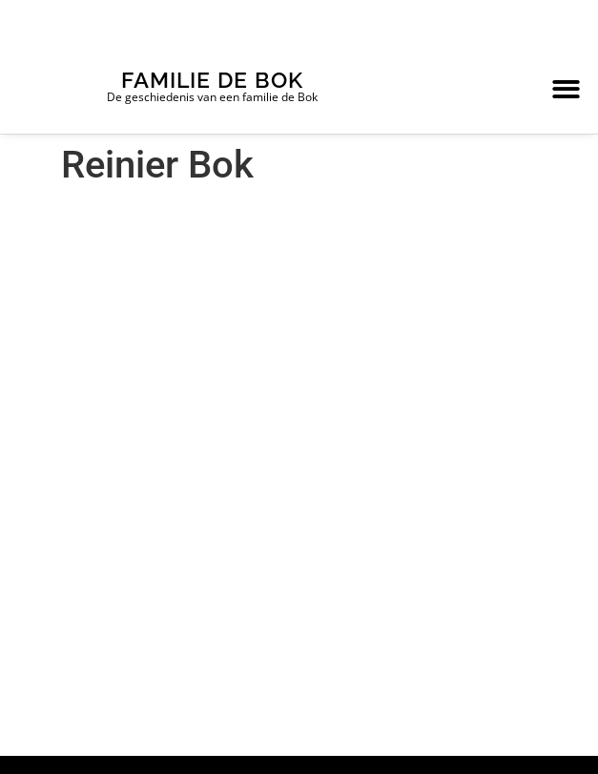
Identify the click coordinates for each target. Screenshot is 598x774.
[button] (566, 89)
